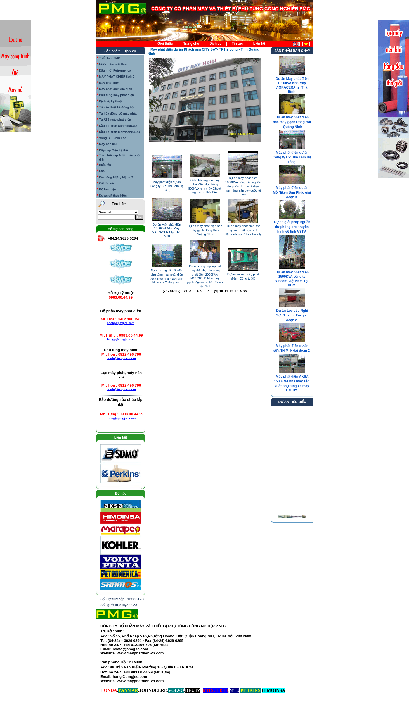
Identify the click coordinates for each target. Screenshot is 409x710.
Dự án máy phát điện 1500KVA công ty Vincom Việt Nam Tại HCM (292, 278)
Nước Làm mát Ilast (113, 64)
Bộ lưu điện (107, 189)
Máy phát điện (109, 82)
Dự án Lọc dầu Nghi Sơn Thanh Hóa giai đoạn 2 (292, 315)
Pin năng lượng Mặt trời (116, 177)
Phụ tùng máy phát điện (116, 95)
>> (245, 291)
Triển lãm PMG (109, 58)
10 (221, 291)
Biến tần (105, 164)
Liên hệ (259, 44)
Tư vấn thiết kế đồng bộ (116, 107)
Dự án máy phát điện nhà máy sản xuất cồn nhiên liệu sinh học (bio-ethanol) (243, 230)
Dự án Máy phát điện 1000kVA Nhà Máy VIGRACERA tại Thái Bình (291, 85)
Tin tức (237, 44)
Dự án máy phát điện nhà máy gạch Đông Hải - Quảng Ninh (205, 230)
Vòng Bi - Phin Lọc (112, 138)
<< (185, 291)
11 (226, 291)
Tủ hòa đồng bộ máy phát (118, 113)
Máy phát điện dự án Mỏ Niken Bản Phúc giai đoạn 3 (292, 192)
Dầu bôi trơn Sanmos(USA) (118, 125)
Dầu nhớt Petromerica (115, 70)
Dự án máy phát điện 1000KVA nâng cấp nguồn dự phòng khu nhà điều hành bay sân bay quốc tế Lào (243, 186)
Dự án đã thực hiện (113, 195)
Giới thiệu (165, 44)
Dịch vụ (215, 44)
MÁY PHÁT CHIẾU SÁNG (117, 76)
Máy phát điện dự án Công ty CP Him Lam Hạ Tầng (166, 186)
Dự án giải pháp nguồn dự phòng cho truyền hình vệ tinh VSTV (292, 227)
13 (236, 291)
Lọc (102, 171)
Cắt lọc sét (107, 183)
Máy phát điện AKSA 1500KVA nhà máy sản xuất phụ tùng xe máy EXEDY (291, 383)
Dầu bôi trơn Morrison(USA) (119, 132)
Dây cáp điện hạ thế (113, 150)
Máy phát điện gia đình (115, 88)
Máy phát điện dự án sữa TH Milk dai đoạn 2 (291, 348)
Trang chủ (191, 44)
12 (231, 291)
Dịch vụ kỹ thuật (111, 101)
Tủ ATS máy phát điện (115, 119)
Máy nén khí (108, 144)
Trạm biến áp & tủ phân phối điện (119, 157)
